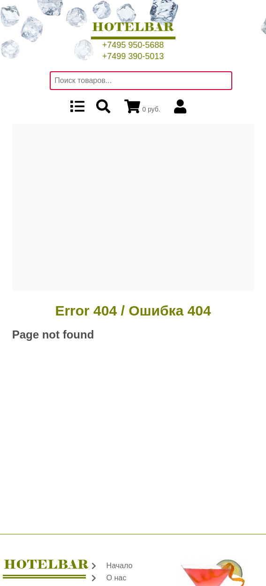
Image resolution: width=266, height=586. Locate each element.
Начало (119, 566)
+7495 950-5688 (133, 45)
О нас (116, 578)
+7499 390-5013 (133, 56)
